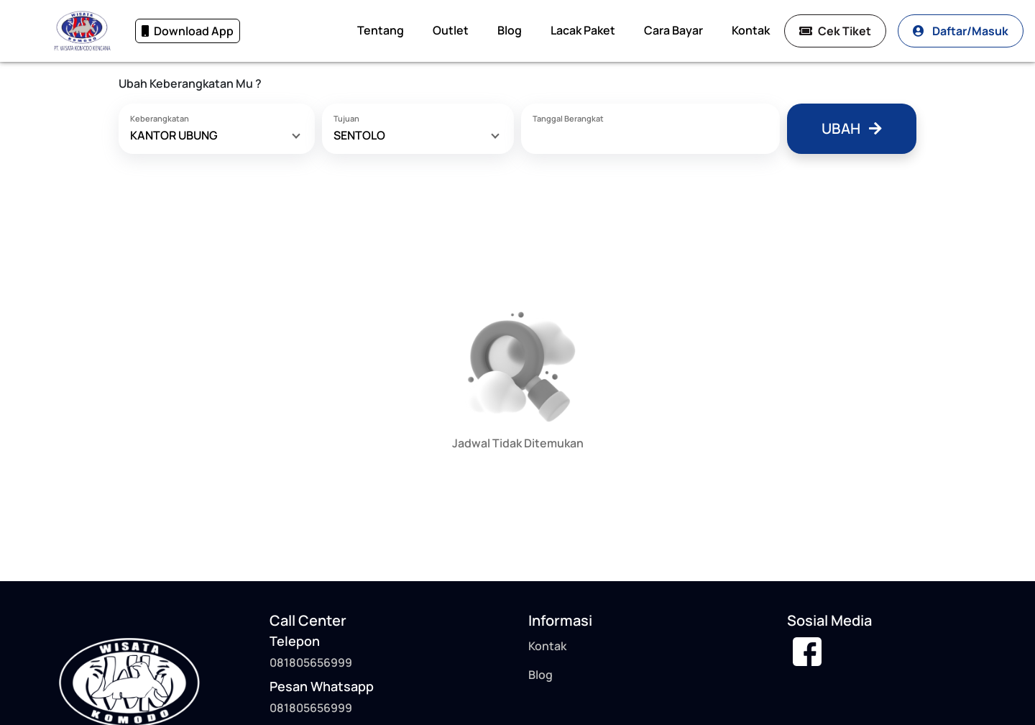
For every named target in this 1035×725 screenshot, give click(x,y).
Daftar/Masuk (960, 31)
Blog (509, 30)
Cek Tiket (835, 31)
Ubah (852, 128)
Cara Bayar (673, 30)
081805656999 (311, 708)
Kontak (751, 30)
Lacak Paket (583, 30)
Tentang (380, 30)
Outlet (451, 30)
